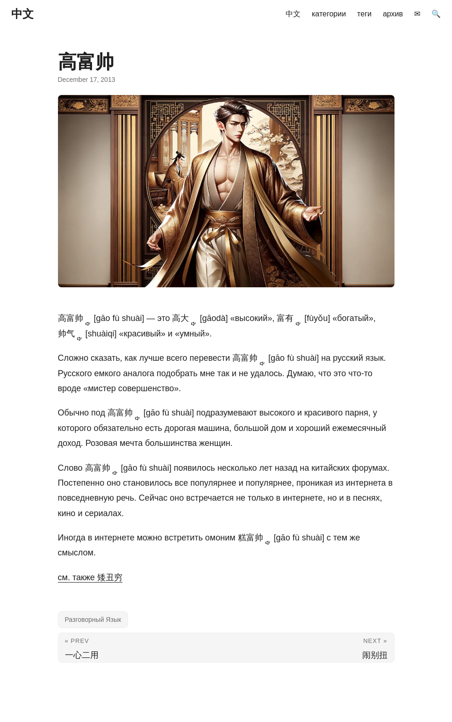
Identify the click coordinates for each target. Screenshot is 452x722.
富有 (290, 318)
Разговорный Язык (93, 619)
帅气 (72, 333)
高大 (186, 318)
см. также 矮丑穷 (90, 577)
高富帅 (76, 318)
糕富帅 (256, 537)
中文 (22, 13)
